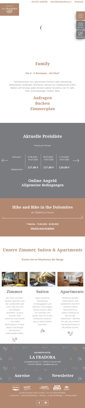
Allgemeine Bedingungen (42, 185)
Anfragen (42, 98)
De (78, 2)
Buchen (42, 103)
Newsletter (63, 375)
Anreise (22, 375)
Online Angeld (42, 180)
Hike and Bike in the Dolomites (42, 207)
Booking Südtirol (71, 395)
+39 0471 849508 (39, 2)
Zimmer (15, 291)
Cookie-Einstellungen (55, 395)
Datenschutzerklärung (29, 395)
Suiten (42, 291)
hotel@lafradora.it (61, 1)
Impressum (15, 395)
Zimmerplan (42, 109)
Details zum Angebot (42, 228)
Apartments (72, 291)
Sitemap (42, 395)
